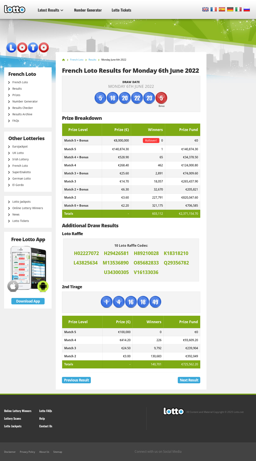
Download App (28, 301)
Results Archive (22, 114)
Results (17, 88)
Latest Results (50, 10)
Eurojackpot (20, 146)
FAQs (15, 120)
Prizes (16, 95)
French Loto (20, 82)
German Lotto (21, 178)
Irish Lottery (20, 159)
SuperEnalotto (21, 172)
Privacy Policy (27, 451)
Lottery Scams (12, 418)
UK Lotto (18, 153)
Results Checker (22, 108)
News (15, 214)
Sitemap (57, 451)
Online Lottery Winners (27, 208)
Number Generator (88, 10)
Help (42, 418)
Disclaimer (10, 451)
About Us (44, 451)
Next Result (189, 380)
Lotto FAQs (45, 411)
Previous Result (76, 380)
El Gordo (18, 185)
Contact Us (45, 426)
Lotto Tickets (121, 10)
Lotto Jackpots (21, 201)
